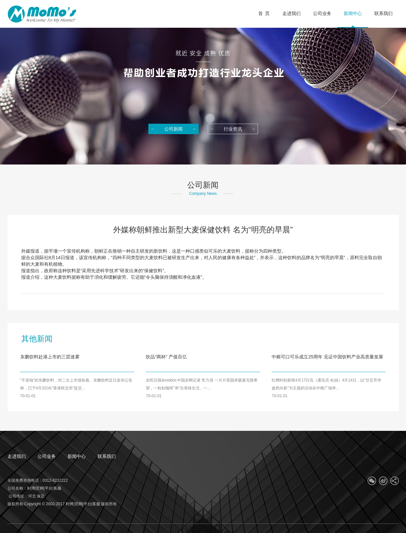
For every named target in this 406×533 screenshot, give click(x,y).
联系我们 (107, 456)
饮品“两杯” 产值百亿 (166, 356)
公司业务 (47, 456)
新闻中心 (77, 456)
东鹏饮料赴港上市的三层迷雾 (50, 356)
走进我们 (17, 456)
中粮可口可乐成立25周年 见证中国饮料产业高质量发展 (327, 356)
